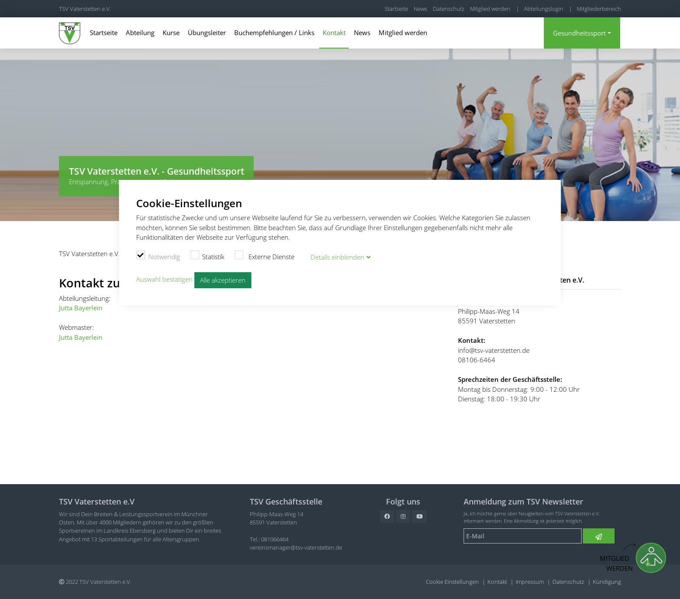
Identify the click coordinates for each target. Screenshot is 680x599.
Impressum (530, 582)
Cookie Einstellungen (452, 582)
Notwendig (158, 256)
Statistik (207, 256)
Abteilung (140, 32)
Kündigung (607, 582)
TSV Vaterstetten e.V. (85, 9)
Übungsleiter (207, 32)
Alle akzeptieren (222, 280)
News (420, 9)
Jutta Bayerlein (80, 307)
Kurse (171, 32)
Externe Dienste (264, 256)
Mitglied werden (490, 9)
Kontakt (334, 32)
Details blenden (337, 257)
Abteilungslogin (543, 9)
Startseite (396, 9)
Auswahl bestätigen (164, 279)
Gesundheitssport (579, 33)
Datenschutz (448, 9)
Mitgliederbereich (599, 9)
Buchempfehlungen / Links (274, 32)
